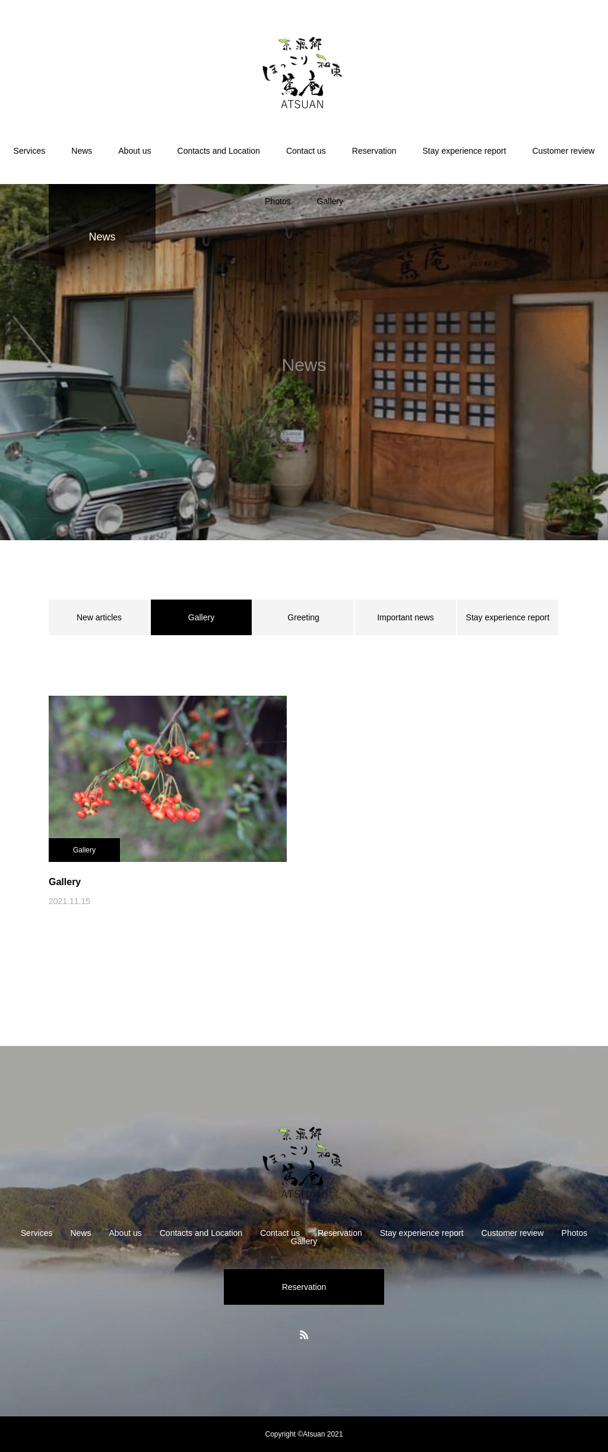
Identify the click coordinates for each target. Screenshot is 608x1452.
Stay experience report (464, 151)
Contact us (306, 151)
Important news (405, 617)
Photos (278, 201)
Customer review (563, 151)
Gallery (330, 201)
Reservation (374, 151)
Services (30, 151)
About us (134, 151)
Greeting (303, 617)
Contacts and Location (219, 151)
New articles (99, 617)
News (81, 151)
